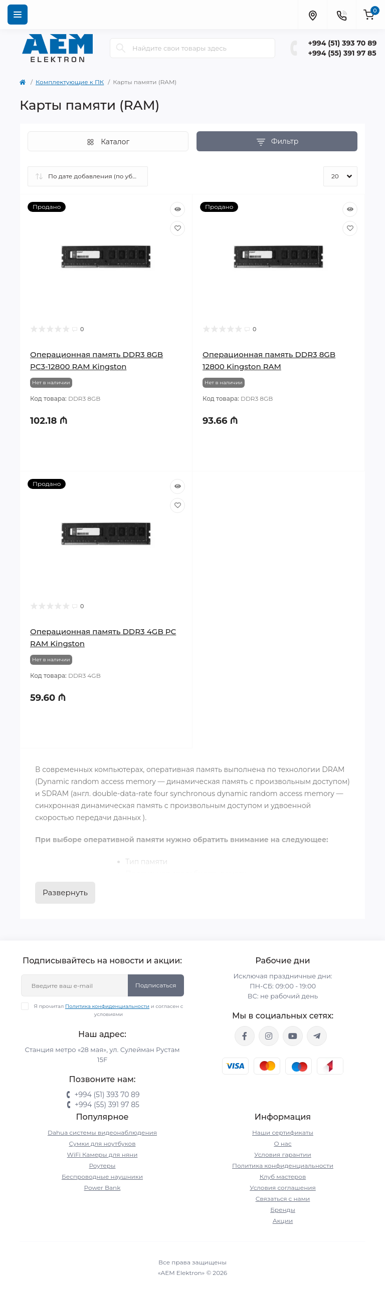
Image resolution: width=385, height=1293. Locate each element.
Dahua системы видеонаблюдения (102, 1132)
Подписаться (155, 985)
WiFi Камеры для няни (102, 1154)
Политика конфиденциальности (107, 1006)
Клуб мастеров (283, 1176)
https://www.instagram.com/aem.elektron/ (268, 1036)
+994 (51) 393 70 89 (342, 43)
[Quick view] (177, 209)
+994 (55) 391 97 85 (342, 53)
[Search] (121, 48)
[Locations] (312, 14)
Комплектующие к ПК (70, 82)
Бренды (282, 1209)
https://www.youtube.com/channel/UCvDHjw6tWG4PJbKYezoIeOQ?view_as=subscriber (292, 1036)
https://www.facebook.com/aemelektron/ (244, 1036)
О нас (282, 1143)
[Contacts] (341, 14)
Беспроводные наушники (102, 1176)
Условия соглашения (283, 1187)
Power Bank (102, 1187)
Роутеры (102, 1165)
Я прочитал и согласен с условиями (108, 1009)
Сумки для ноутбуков (102, 1143)
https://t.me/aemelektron (316, 1036)
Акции (283, 1220)
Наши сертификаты (282, 1132)
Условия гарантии (282, 1154)
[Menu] (18, 15)
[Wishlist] (177, 228)
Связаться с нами (283, 1198)
